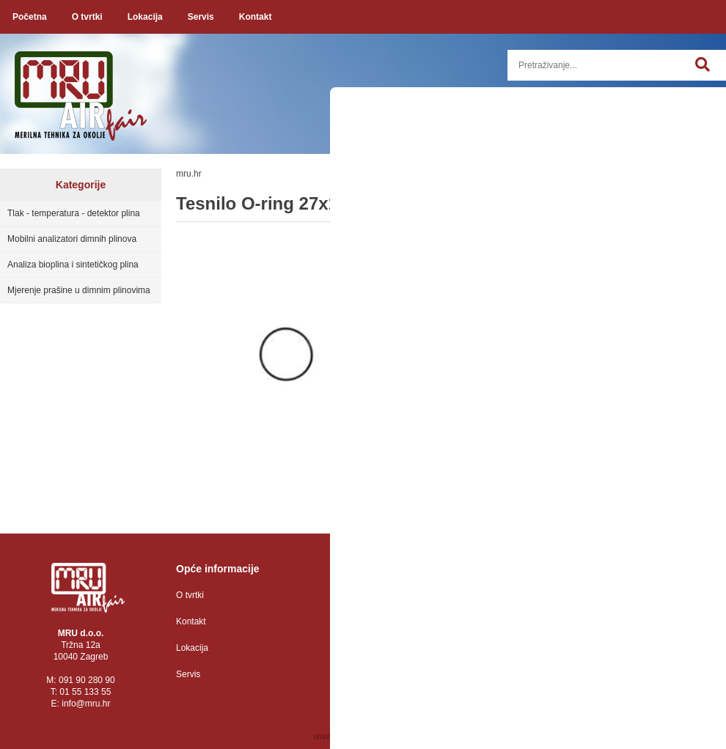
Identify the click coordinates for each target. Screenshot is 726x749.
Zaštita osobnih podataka (394, 595)
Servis (201, 17)
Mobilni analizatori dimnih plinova (71, 239)
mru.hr (189, 174)
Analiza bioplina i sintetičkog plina (73, 264)
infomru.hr (86, 703)
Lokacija (145, 17)
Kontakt (255, 17)
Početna (29, 17)
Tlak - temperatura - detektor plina (73, 213)
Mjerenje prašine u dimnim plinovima (78, 290)
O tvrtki (87, 17)
